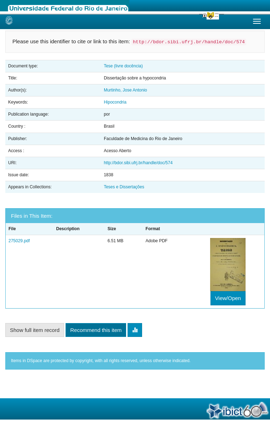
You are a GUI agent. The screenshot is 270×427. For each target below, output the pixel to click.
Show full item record (35, 330)
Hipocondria (115, 102)
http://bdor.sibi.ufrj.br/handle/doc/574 (138, 162)
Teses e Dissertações (124, 186)
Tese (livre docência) (123, 65)
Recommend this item (96, 330)
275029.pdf (19, 240)
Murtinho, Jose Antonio (125, 90)
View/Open (228, 298)
